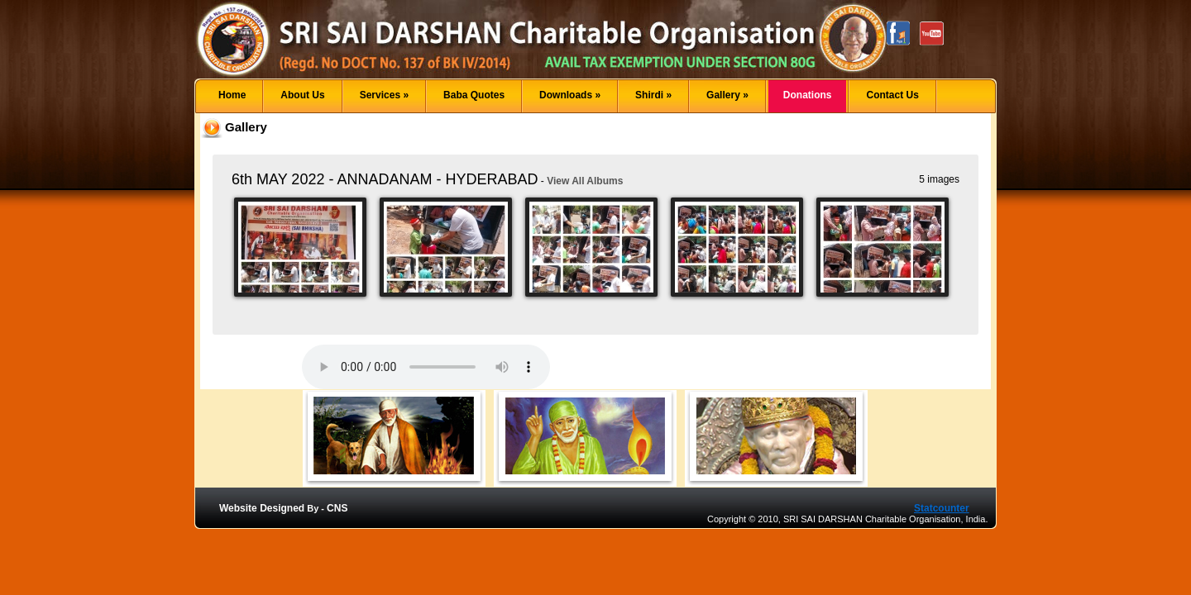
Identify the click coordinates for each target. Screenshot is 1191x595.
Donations (807, 95)
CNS (337, 508)
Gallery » (727, 95)
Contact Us (892, 95)
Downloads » (569, 95)
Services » (384, 95)
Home (232, 95)
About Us (302, 95)
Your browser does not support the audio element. (426, 367)
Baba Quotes (474, 95)
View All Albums (585, 181)
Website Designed (261, 508)
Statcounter (941, 508)
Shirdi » (653, 95)
